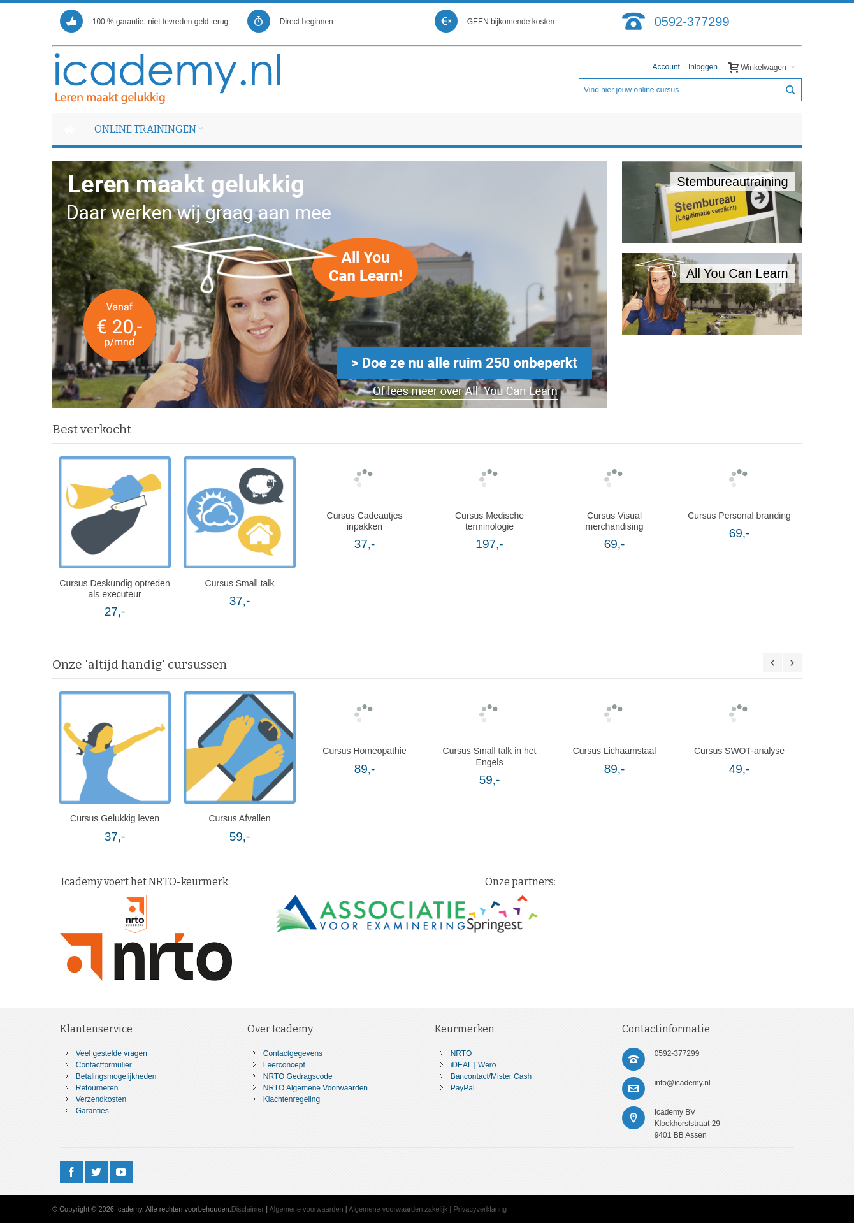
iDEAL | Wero (473, 1064)
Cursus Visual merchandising (615, 521)
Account (666, 66)
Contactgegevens (292, 1053)
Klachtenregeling (291, 1099)
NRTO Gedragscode (298, 1076)
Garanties (92, 1110)
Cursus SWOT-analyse (739, 751)
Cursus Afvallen (239, 818)
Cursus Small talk (240, 583)
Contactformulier (104, 1064)
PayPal (463, 1087)
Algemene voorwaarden (307, 1209)
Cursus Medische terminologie (489, 521)
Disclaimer (247, 1209)
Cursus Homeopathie (364, 751)
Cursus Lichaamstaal (614, 751)
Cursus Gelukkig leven (114, 818)
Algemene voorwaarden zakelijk (398, 1209)
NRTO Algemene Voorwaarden (315, 1087)
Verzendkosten (101, 1099)
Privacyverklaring (480, 1209)
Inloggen (703, 66)
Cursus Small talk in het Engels (490, 756)
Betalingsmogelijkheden (116, 1076)
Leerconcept (284, 1064)
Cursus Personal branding (739, 515)
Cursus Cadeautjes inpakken (365, 521)
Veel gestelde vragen (111, 1053)
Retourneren (97, 1087)
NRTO (461, 1053)
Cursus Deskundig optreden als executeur (114, 588)
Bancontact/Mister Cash (491, 1076)
